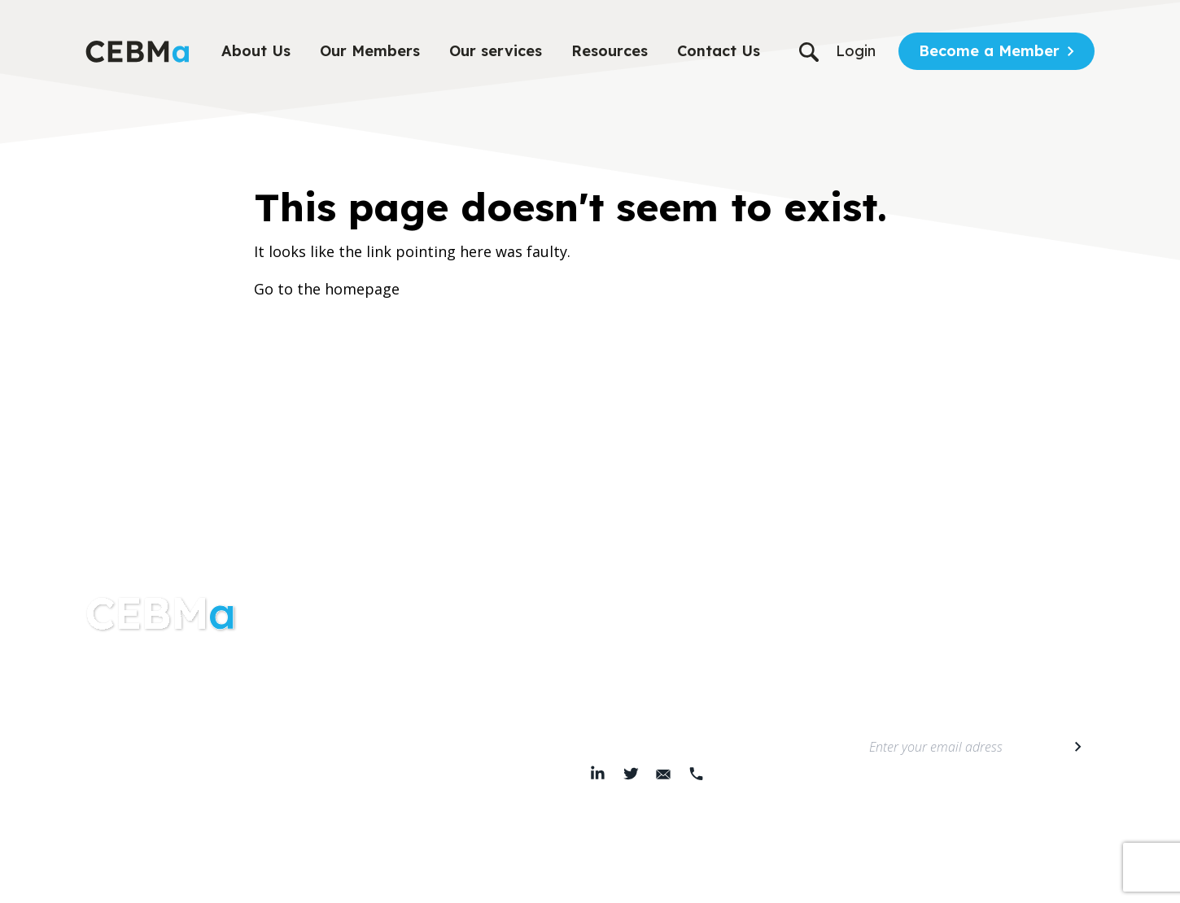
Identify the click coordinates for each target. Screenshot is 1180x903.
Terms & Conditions (474, 879)
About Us (256, 50)
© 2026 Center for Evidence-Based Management (722, 879)
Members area (381, 738)
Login (856, 50)
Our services (495, 50)
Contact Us (718, 50)
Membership (375, 705)
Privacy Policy (380, 879)
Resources (609, 50)
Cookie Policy (566, 879)
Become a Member (989, 50)
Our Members (370, 50)
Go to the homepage (327, 289)
